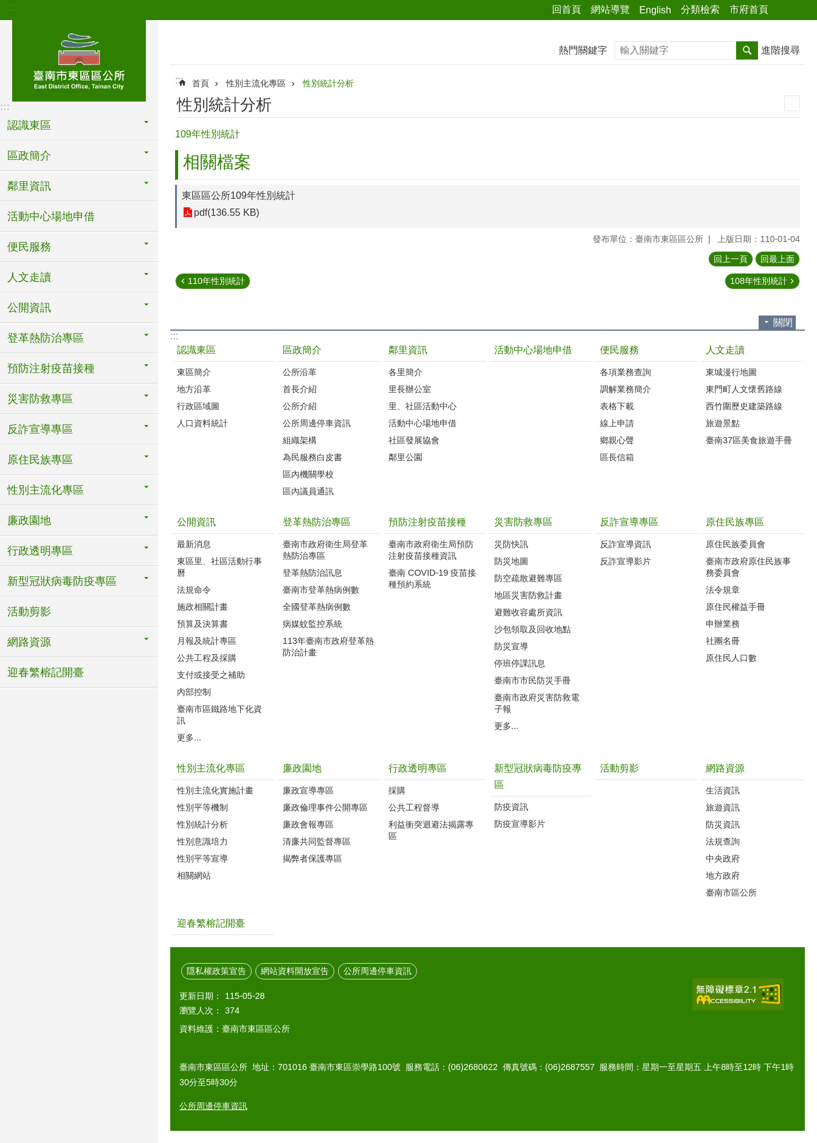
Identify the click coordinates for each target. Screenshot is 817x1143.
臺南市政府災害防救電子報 (536, 703)
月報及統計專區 (206, 641)
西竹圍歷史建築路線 (744, 406)
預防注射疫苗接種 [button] (51, 368)
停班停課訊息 (519, 663)
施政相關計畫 (202, 607)
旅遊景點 (723, 423)
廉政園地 (302, 768)
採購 (396, 790)
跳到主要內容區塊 (6, 6)
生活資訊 (723, 790)
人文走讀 (725, 350)
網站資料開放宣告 (295, 971)
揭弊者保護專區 (312, 858)
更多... (189, 737)
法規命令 (194, 590)
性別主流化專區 (256, 83)
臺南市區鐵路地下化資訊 (219, 714)
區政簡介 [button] (29, 156)
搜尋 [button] (747, 50)
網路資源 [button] (29, 642)
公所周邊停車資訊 (317, 423)
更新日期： (200, 996)
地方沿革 (194, 389)
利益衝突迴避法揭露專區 (431, 830)
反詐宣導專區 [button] (40, 429)
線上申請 (617, 423)
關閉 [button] (783, 322)
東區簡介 (194, 372)
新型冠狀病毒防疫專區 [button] (62, 581)
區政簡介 (302, 350)
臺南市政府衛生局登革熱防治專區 (325, 550)
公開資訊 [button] (29, 308)
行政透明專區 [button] (40, 551)
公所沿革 (300, 372)
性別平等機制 (202, 807)
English (655, 10)
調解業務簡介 (625, 389)
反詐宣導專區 (629, 522)
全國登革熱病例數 (317, 607)
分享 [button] (783, 10)
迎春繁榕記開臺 (45, 672)
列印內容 (792, 103)
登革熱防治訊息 (312, 573)
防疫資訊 (511, 807)
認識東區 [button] (29, 125)
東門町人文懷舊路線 (744, 389)
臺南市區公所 (731, 892)
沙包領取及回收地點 (532, 629)
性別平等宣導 (202, 858)
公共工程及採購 (206, 658)
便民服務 (619, 350)
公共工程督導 (414, 807)
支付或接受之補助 (211, 675)
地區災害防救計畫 (528, 595)
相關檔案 (217, 162)
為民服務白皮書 (312, 457)
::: (13, 7)
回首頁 (566, 9)
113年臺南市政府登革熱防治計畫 (328, 646)
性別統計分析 (328, 83)
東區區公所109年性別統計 (238, 195)
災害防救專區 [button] (40, 399)
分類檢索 (700, 9)
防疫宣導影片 (519, 824)
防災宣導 (511, 646)
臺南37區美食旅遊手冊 (749, 440)
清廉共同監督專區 (317, 841)
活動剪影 (29, 612)
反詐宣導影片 (625, 561)
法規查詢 (723, 841)
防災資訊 (723, 824)
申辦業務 (723, 624)
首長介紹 (300, 389)
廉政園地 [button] (29, 520)
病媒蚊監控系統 (312, 624)
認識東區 (196, 350)
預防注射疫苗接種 (427, 522)
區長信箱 (617, 457)
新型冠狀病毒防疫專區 (538, 776)
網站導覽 (610, 9)
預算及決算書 (202, 624)
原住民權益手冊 (735, 607)
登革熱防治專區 (317, 522)
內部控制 (194, 692)
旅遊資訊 (723, 807)
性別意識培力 (202, 841)
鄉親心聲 (617, 440)
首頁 (200, 83)
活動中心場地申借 (51, 216)
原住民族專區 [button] (40, 460)
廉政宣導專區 (308, 790)
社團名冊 (723, 641)
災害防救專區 (523, 522)
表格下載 (617, 406)
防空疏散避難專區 (528, 578)
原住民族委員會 (735, 544)
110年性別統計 (216, 281)
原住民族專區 (735, 522)
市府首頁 (748, 9)
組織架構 (300, 440)
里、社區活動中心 (422, 406)
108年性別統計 (758, 281)
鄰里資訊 (407, 350)
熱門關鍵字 (583, 50)
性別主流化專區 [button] (45, 490)
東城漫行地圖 (731, 372)
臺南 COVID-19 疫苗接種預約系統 (432, 578)
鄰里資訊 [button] (29, 186)
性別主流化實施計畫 (215, 790)
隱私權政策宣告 (216, 971)
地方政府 (723, 875)
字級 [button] (800, 10)
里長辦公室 (409, 389)
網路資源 (725, 768)
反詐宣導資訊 (625, 544)
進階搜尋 (780, 50)
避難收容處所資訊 (528, 612)
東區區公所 (79, 59)
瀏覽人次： (200, 1010)
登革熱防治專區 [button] (45, 338)
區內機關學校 (308, 474)
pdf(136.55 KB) (227, 212)
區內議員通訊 (308, 491)
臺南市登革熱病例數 (321, 590)
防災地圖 (511, 561)
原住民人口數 (731, 658)
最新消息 (194, 544)
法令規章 (723, 590)
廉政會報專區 (308, 824)
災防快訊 (511, 544)
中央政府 (723, 858)
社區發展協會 (414, 440)
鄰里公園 (405, 457)
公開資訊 (196, 522)
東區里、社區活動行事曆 (219, 567)
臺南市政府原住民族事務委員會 (748, 567)
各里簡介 (405, 372)
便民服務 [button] (29, 247)
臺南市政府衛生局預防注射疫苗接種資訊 (431, 550)
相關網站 (194, 875)
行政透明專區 (417, 768)
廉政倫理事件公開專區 (325, 807)
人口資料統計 (202, 423)
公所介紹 (300, 406)
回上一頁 (731, 259)
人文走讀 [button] (29, 277)
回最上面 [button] (777, 259)
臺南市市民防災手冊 (532, 680)
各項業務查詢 (625, 372)
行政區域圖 (198, 406)
